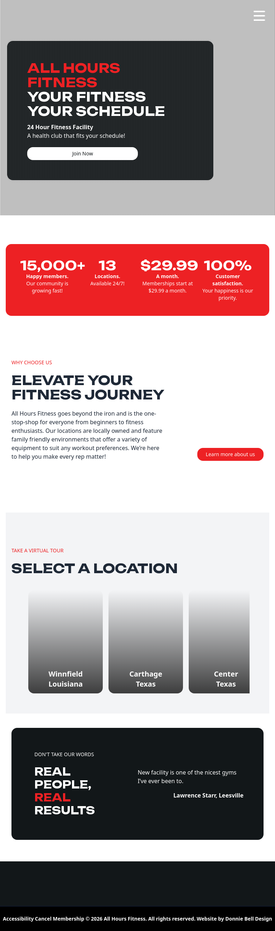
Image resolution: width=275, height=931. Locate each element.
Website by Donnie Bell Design (234, 918)
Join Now (82, 153)
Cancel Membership (60, 918)
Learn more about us (230, 454)
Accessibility (18, 918)
